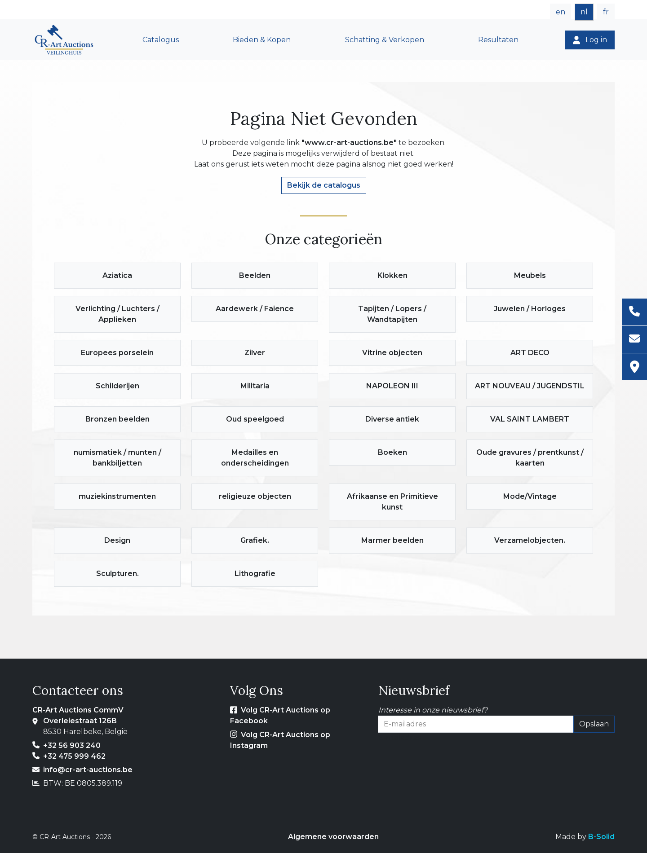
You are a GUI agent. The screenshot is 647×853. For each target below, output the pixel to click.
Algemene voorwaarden (333, 836)
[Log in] (590, 40)
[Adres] (634, 366)
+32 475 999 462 (74, 756)
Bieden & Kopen (262, 39)
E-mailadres (399, 738)
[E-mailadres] (634, 339)
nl (584, 12)
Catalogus (160, 39)
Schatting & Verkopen (384, 39)
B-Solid (601, 836)
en (560, 12)
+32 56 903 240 (72, 745)
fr (606, 12)
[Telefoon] (634, 312)
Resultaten (498, 39)
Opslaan (594, 724)
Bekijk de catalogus (323, 185)
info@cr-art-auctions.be (88, 769)
